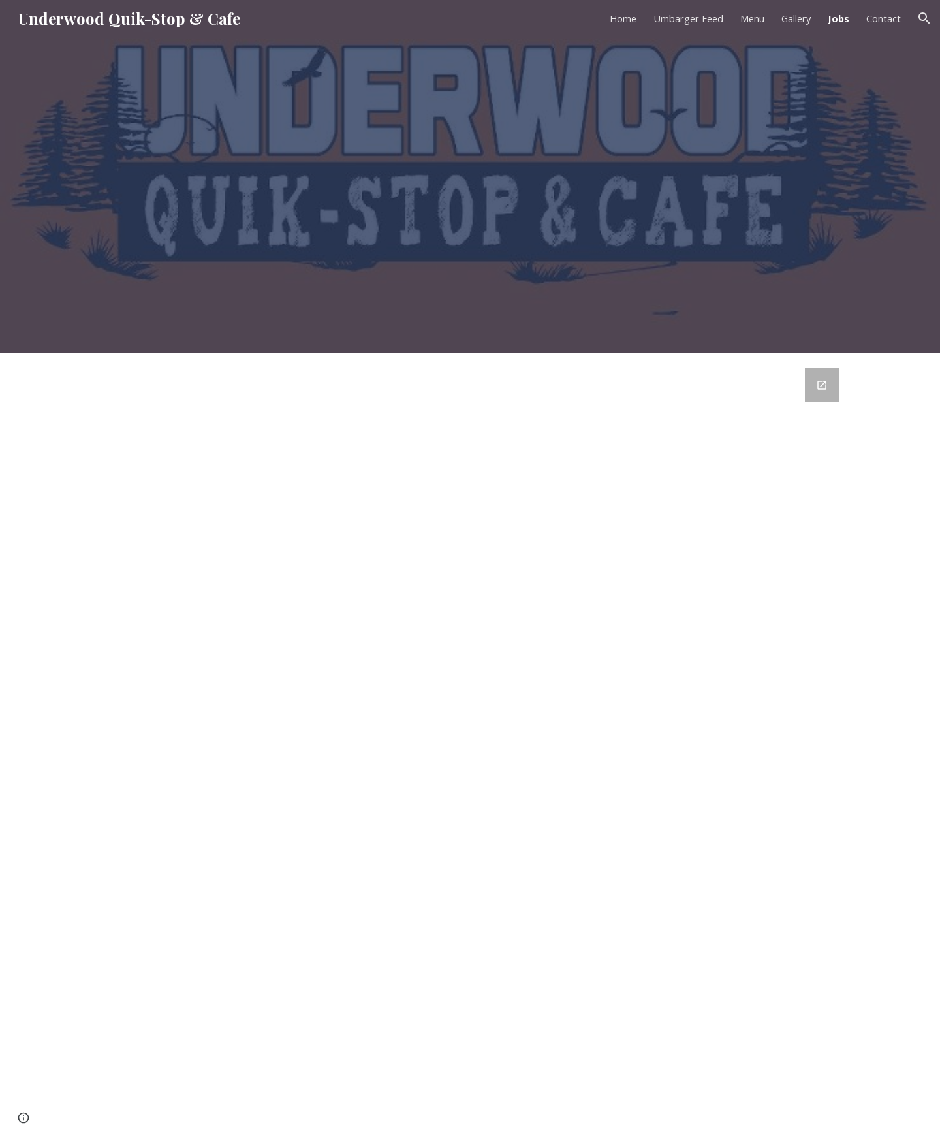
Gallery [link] (796, 18)
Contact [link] (883, 18)
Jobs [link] (838, 18)
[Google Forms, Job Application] (470, 746)
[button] (924, 18)
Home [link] (623, 18)
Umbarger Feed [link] (688, 18)
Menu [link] (752, 18)
